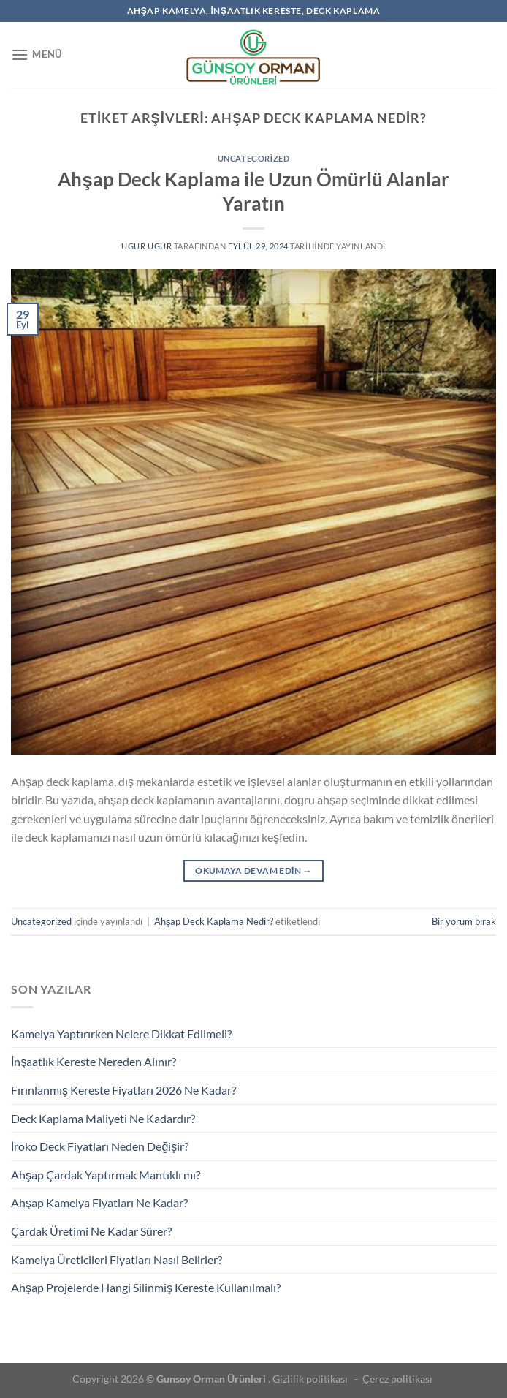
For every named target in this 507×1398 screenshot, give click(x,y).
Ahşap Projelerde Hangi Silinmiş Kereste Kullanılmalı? (146, 1287)
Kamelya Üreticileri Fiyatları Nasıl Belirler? (116, 1259)
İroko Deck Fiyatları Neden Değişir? (99, 1146)
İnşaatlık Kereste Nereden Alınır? (93, 1061)
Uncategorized (253, 158)
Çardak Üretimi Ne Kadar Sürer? (91, 1231)
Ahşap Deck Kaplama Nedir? (213, 921)
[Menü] (36, 54)
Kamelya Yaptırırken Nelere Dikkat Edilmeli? (121, 1033)
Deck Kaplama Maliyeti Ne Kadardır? (103, 1118)
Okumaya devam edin (253, 870)
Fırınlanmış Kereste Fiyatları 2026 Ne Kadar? (123, 1090)
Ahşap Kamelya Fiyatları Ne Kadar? (99, 1202)
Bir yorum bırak (464, 921)
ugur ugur (146, 246)
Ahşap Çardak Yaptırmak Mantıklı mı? (105, 1175)
